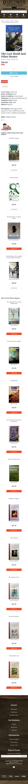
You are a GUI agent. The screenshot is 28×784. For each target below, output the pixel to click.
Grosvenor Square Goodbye (14, 341)
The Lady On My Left (14, 616)
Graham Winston (14, 325)
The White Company (14, 138)
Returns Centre (14, 745)
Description (5, 86)
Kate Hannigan (14, 538)
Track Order (14, 712)
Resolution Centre (14, 715)
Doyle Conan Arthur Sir (14, 161)
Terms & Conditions (14, 739)
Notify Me (14, 73)
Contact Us (14, 730)
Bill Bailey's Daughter (14, 498)
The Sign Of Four (14, 177)
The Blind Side (14, 380)
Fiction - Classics (14, 21)
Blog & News (14, 727)
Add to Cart (14, 248)
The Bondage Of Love (14, 577)
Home (2, 21)
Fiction (7, 21)
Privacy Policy (14, 742)
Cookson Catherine (14, 521)
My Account (14, 709)
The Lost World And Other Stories (10, 22)
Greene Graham (14, 482)
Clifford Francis (13, 364)
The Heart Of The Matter (14, 459)
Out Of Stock (14, 170)
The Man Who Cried (14, 655)
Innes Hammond (14, 443)
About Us (14, 724)
